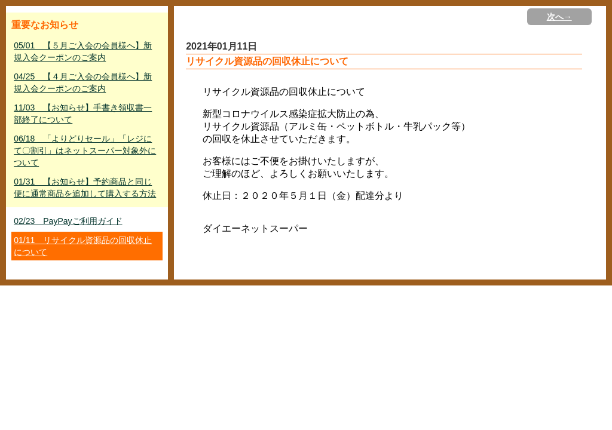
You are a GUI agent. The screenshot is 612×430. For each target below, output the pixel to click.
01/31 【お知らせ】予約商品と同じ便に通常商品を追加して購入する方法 (85, 187)
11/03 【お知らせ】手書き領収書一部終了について (83, 113)
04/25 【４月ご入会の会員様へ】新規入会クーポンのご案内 (83, 82)
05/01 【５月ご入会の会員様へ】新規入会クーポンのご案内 (83, 51)
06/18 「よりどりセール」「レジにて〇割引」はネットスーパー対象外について (85, 150)
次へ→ (559, 17)
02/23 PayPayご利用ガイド (68, 221)
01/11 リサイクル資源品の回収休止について (83, 246)
